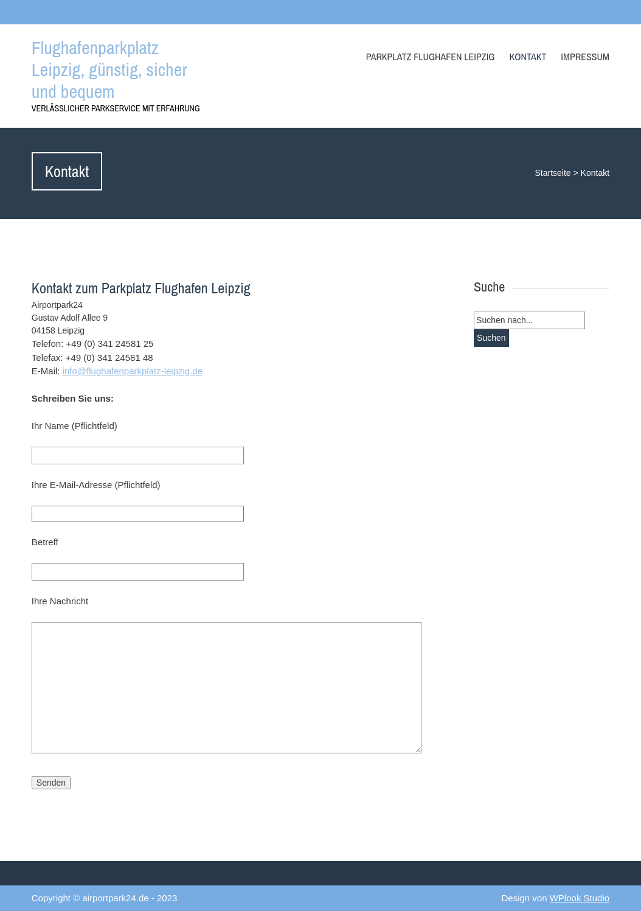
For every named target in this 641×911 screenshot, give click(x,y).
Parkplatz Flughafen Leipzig (430, 56)
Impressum (585, 56)
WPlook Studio (579, 898)
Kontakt (527, 56)
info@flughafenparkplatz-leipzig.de (133, 371)
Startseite (552, 173)
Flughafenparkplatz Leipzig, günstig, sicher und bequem (109, 69)
